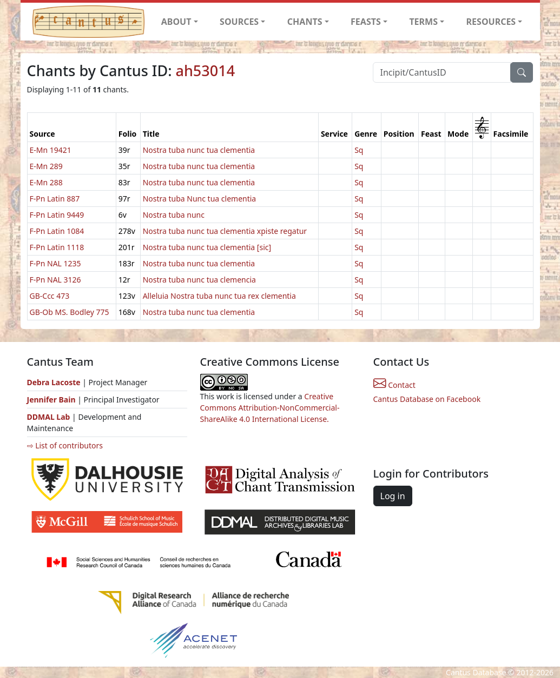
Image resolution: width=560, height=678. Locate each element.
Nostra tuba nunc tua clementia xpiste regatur (225, 231)
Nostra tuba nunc (174, 215)
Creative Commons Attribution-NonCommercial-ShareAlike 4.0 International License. (270, 407)
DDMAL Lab (48, 417)
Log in (392, 496)
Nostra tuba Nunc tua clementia (199, 198)
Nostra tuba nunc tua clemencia (199, 279)
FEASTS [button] (366, 22)
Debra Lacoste (54, 382)
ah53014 (205, 70)
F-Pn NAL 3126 (55, 279)
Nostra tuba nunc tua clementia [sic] (207, 247)
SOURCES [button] (239, 22)
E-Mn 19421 (50, 150)
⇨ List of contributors (65, 445)
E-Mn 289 (46, 166)
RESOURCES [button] (491, 22)
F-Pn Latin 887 (55, 198)
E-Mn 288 (46, 182)
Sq (358, 150)
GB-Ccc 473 (50, 296)
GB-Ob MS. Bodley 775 (69, 312)
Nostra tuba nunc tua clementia (199, 150)
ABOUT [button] (176, 22)
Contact (394, 385)
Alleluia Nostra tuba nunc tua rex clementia (219, 296)
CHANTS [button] (304, 22)
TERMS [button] (423, 22)
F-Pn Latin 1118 (57, 247)
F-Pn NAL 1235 (55, 263)
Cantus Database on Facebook (427, 399)
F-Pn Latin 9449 (57, 215)
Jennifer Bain (52, 399)
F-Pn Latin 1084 (57, 231)
